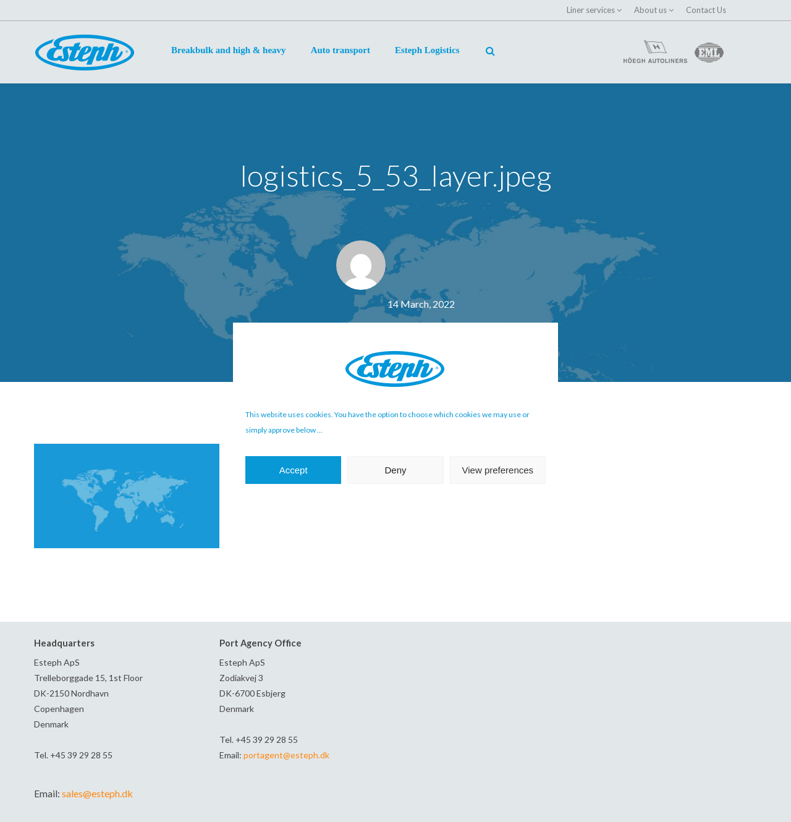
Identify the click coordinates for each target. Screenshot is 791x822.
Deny (395, 470)
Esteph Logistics (427, 50)
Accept (293, 470)
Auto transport (340, 50)
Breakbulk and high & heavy (228, 50)
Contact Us (706, 10)
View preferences (498, 470)
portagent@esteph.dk (286, 755)
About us (650, 10)
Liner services (591, 10)
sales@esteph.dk (97, 793)
